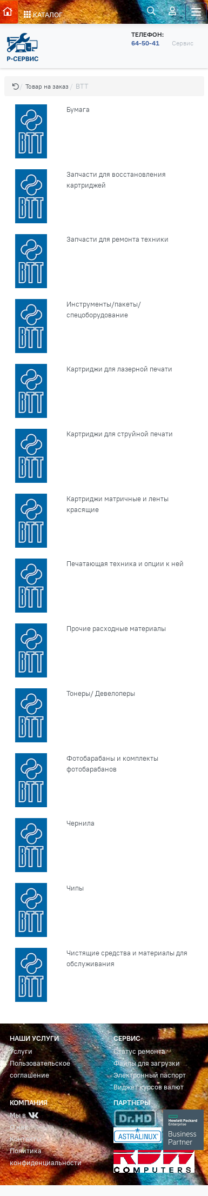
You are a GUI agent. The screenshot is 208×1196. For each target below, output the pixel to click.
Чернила (80, 823)
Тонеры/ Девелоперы (100, 693)
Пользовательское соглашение (40, 1069)
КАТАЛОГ (43, 15)
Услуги (21, 1051)
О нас (19, 1127)
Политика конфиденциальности (46, 1156)
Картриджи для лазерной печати (119, 369)
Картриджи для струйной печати (119, 433)
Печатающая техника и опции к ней (125, 563)
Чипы (75, 888)
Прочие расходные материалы (116, 628)
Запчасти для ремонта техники (117, 239)
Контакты (25, 1139)
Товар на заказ (47, 86)
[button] (15, 86)
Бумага (78, 109)
